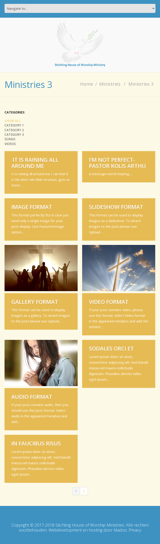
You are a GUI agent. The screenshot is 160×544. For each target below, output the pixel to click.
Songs (10, 139)
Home (86, 84)
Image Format (31, 206)
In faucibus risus (36, 443)
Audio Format (31, 396)
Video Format (108, 301)
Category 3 (14, 134)
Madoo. (121, 530)
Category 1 (14, 125)
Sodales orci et (111, 348)
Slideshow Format (116, 206)
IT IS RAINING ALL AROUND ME (35, 162)
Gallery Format (34, 301)
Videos (10, 143)
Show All (13, 120)
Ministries (110, 84)
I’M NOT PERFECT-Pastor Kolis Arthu (117, 162)
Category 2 (14, 130)
